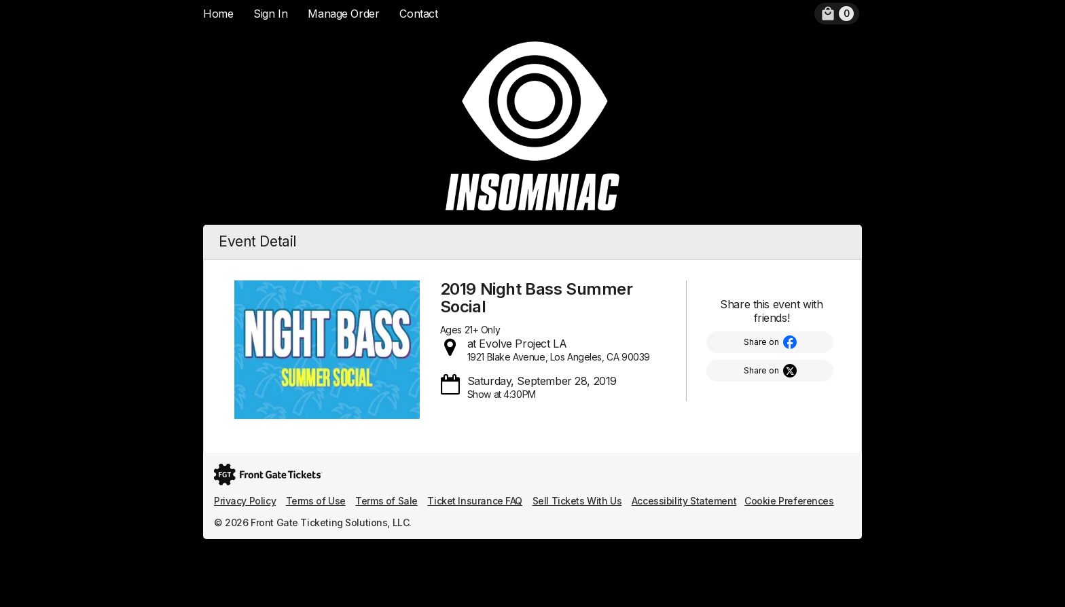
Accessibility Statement (684, 501)
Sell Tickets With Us (577, 501)
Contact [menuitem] (418, 13)
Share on (761, 342)
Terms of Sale (386, 501)
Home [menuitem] (218, 13)
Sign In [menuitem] (270, 13)
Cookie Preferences (788, 501)
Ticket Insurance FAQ (474, 501)
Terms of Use (316, 501)
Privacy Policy (245, 501)
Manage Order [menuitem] (343, 13)
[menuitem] (837, 13)
